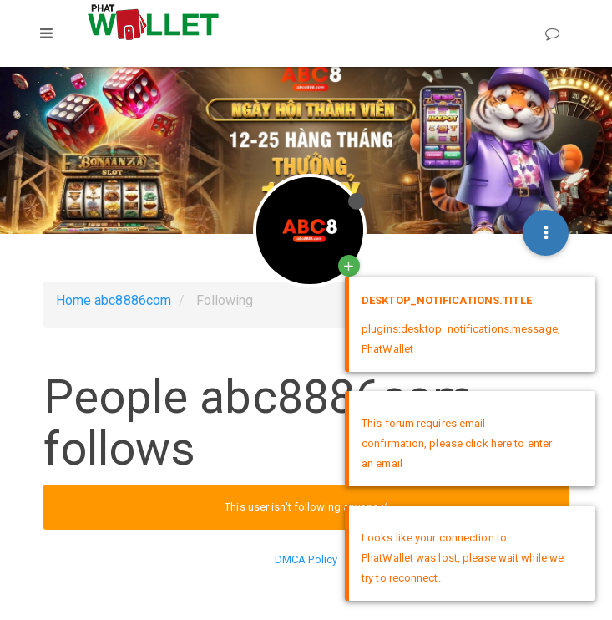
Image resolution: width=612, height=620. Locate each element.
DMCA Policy (306, 559)
